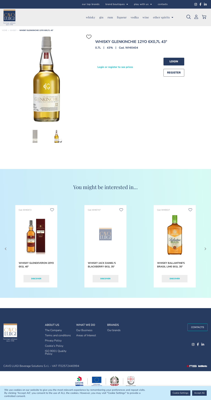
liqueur (122, 17)
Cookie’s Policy (54, 346)
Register (174, 73)
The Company (53, 330)
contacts (163, 4)
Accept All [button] (199, 393)
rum (110, 17)
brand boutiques (117, 4)
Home (4, 30)
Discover (36, 278)
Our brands (114, 330)
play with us (143, 4)
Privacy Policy (53, 340)
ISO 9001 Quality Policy (55, 352)
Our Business (84, 330)
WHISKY (13, 30)
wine (146, 17)
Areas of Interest (86, 335)
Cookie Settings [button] (180, 393)
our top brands (91, 4)
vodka (135, 17)
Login (173, 61)
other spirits (163, 17)
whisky (90, 17)
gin (101, 17)
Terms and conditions (58, 335)
